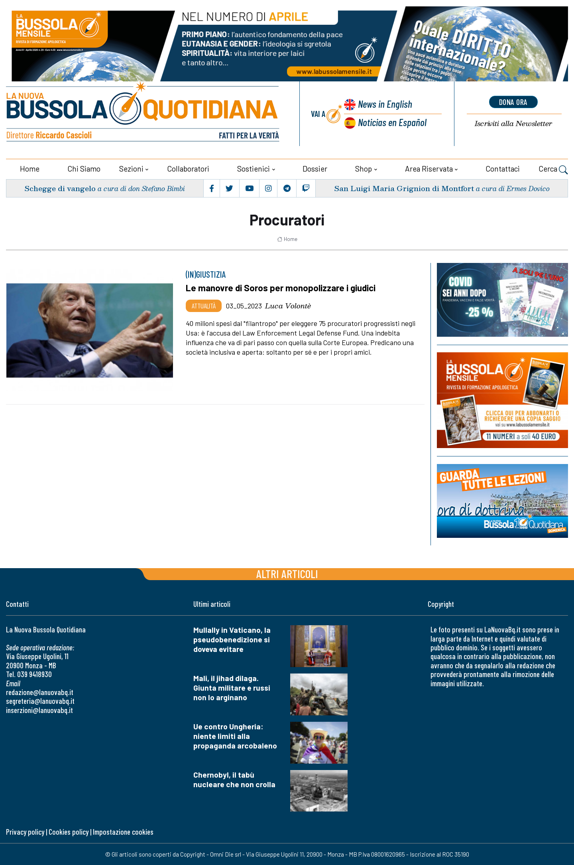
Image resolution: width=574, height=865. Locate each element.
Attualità (204, 305)
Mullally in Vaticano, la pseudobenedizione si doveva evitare (232, 639)
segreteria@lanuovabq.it (40, 700)
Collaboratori (188, 168)
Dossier (315, 168)
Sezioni (131, 168)
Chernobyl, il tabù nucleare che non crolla (234, 779)
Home (29, 168)
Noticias (392, 122)
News (385, 103)
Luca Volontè (288, 305)
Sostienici (253, 168)
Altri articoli (287, 574)
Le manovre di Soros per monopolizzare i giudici (280, 287)
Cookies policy (68, 831)
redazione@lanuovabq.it (39, 692)
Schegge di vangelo (60, 188)
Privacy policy (25, 831)
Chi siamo (83, 168)
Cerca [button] (553, 169)
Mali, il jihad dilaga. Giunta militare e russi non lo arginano (231, 687)
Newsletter (513, 123)
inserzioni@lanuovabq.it (39, 710)
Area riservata (429, 168)
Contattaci (503, 168)
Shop (363, 168)
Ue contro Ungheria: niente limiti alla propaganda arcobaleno (235, 736)
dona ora (513, 102)
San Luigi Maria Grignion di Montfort (404, 188)
